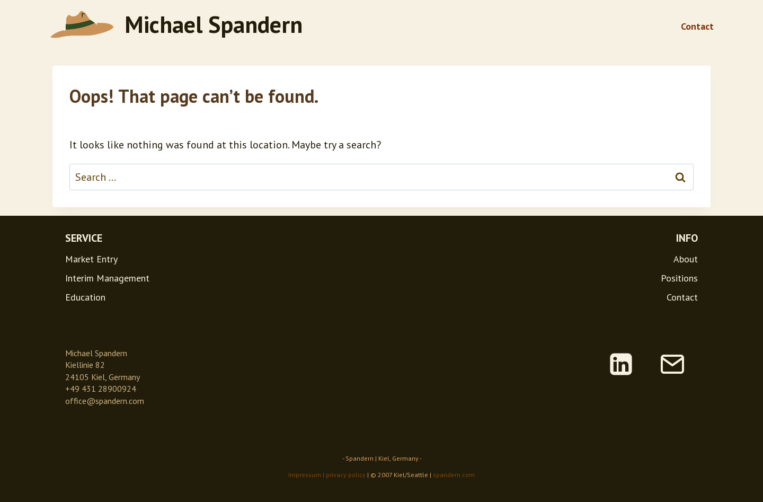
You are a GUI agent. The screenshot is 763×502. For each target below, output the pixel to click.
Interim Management (107, 278)
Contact (697, 26)
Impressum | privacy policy (327, 475)
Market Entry (91, 259)
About (685, 259)
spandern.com (454, 475)
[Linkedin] (621, 364)
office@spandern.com (104, 400)
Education (85, 297)
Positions (679, 278)
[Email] (672, 364)
